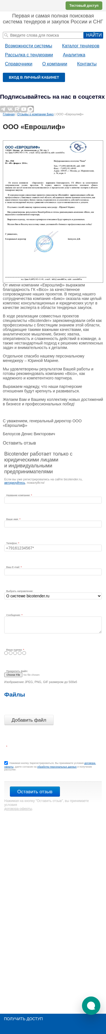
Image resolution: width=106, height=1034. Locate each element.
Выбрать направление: (19, 591)
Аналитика (74, 54)
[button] (91, 1006)
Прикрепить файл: (17, 671)
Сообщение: (13, 615)
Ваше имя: (13, 519)
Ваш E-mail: (13, 567)
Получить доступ (23, 1019)
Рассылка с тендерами (29, 54)
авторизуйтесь (14, 482)
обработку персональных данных (57, 766)
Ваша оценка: (14, 649)
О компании (54, 63)
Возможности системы (28, 45)
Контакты (87, 63)
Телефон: (12, 543)
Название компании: (18, 495)
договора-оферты (18, 809)
